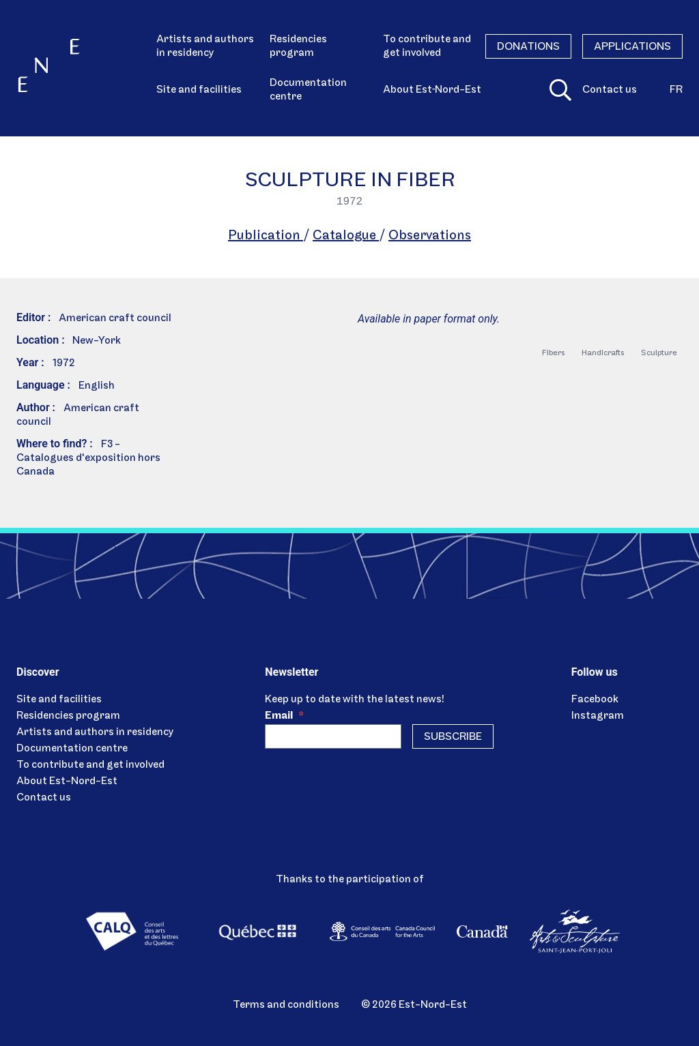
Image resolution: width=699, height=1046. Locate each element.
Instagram (597, 716)
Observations (429, 236)
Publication (265, 236)
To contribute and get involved (427, 46)
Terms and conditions (286, 1005)
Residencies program (298, 46)
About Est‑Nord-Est (432, 90)
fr (676, 90)
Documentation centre (308, 90)
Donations (528, 47)
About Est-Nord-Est (66, 781)
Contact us (609, 90)
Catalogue (346, 236)
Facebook (594, 699)
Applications (632, 47)
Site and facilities (199, 90)
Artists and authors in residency (205, 46)
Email (284, 716)
